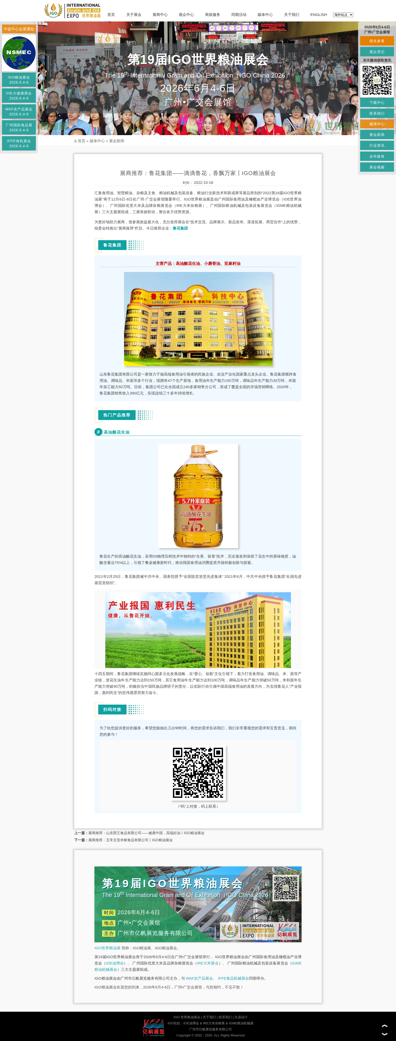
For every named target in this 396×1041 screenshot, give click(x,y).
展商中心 (160, 14)
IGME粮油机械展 (241, 1023)
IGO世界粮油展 (107, 948)
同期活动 (238, 14)
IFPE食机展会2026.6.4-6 (19, 143)
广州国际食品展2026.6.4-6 (19, 127)
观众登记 (377, 52)
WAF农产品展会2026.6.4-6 (19, 111)
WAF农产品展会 (199, 978)
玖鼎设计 (241, 1017)
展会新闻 (116, 141)
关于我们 (291, 14)
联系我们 (225, 1017)
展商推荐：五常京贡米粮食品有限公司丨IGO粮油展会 (130, 840)
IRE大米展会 (207, 963)
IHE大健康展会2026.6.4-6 (19, 95)
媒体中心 (265, 14)
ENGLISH (318, 14)
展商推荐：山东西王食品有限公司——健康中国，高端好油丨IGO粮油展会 (146, 833)
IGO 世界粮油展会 (187, 1017)
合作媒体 (377, 156)
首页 (111, 14)
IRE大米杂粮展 (214, 1023)
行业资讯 (377, 145)
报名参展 (377, 41)
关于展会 (133, 14)
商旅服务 (212, 14)
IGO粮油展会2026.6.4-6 (19, 79)
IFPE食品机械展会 (233, 978)
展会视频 (377, 167)
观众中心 (186, 14)
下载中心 (377, 103)
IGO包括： (175, 1023)
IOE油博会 (115, 963)
